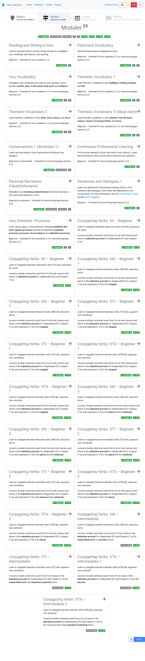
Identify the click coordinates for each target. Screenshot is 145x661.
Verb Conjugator (92, 197)
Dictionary (39, 4)
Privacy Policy (111, 4)
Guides (58, 4)
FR (140, 4)
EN (134, 4)
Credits (49, 4)
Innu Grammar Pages (128, 194)
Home (29, 4)
